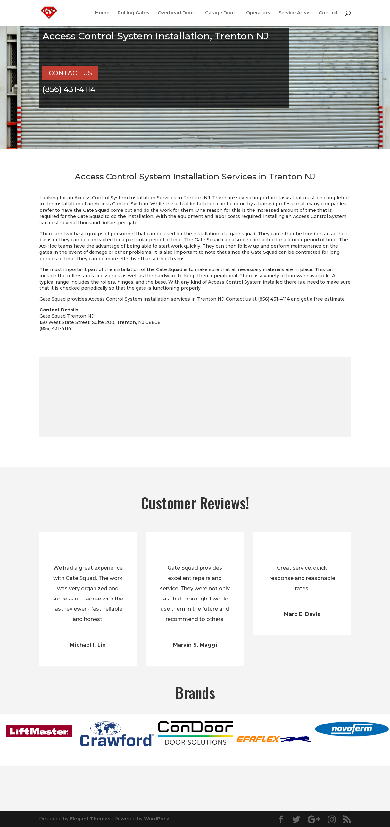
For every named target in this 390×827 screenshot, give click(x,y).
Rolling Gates (133, 13)
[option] (39, 731)
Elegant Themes (90, 819)
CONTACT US (70, 73)
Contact (328, 13)
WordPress (157, 819)
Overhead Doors (177, 13)
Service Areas (294, 13)
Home (102, 13)
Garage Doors (221, 13)
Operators (258, 13)
